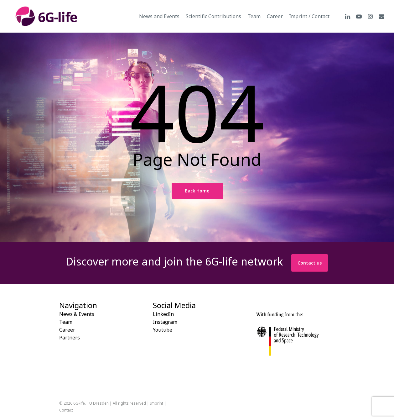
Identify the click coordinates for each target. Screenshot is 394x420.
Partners (69, 337)
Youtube (162, 329)
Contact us (310, 263)
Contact (66, 410)
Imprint (156, 403)
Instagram (165, 321)
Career (67, 329)
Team (65, 321)
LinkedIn (163, 314)
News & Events (76, 314)
